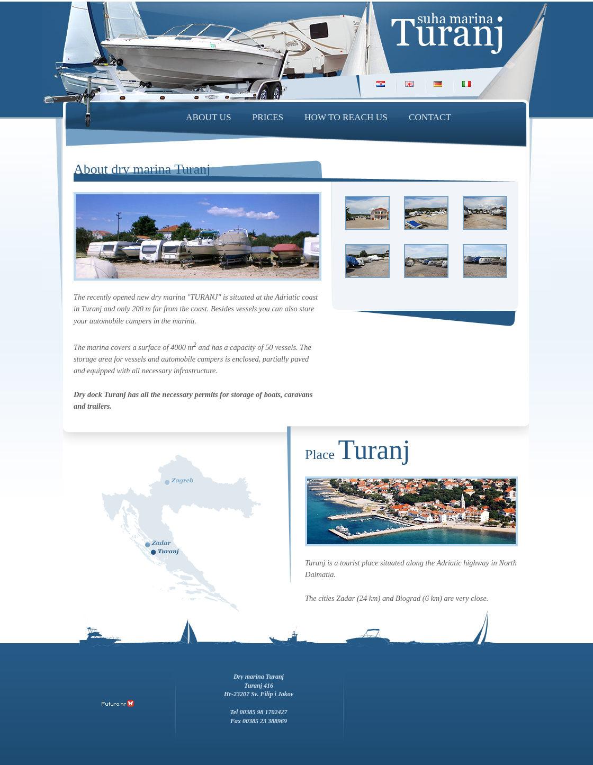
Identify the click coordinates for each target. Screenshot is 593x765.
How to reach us (346, 117)
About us (208, 117)
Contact (430, 117)
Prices (268, 117)
